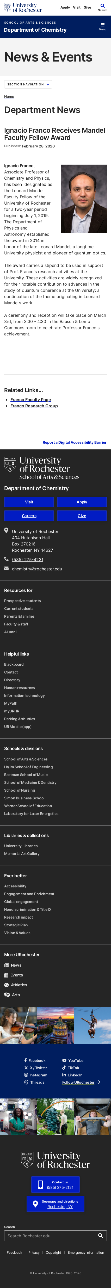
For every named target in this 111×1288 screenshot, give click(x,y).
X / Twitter (35, 1067)
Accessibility (15, 886)
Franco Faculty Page (30, 399)
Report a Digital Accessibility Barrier (75, 442)
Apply (65, 7)
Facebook (35, 1060)
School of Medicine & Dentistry (30, 782)
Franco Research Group (34, 406)
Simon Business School (24, 797)
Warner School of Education (28, 805)
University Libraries (21, 845)
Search (9, 1227)
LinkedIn (72, 1075)
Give (87, 7)
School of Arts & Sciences (30, 23)
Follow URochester (81, 1082)
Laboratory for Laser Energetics (31, 813)
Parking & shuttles (19, 718)
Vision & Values (17, 932)
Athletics (15, 985)
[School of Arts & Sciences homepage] (41, 468)
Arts (12, 994)
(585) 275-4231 (27, 559)
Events (13, 975)
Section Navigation (28, 84)
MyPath (10, 703)
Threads (34, 1082)
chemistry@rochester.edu (37, 569)
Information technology (24, 695)
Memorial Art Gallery (21, 853)
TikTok (70, 1067)
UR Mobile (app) (18, 726)
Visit (77, 7)
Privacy (33, 1252)
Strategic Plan (16, 924)
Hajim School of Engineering (28, 766)
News (12, 965)
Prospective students (22, 600)
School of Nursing (19, 790)
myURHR (11, 711)
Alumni (10, 631)
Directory (12, 679)
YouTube (72, 1060)
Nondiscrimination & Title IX (28, 909)
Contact (11, 672)
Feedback (14, 1252)
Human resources (19, 687)
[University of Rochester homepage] (23, 7)
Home (9, 96)
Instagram (35, 1075)
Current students (19, 608)
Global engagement (21, 901)
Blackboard (14, 664)
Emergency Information (86, 1252)
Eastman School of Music (26, 774)
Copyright (53, 1252)
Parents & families (19, 616)
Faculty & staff (16, 624)
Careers (29, 515)
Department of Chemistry (35, 30)
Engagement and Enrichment (29, 893)
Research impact (18, 917)
